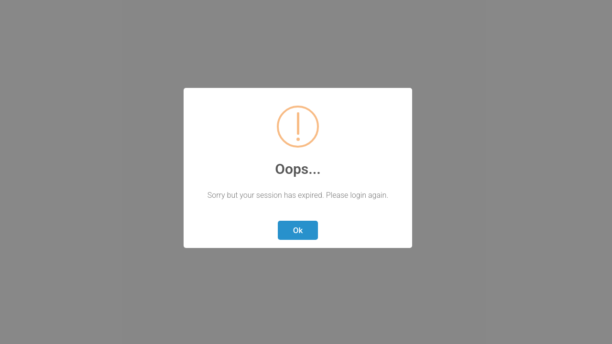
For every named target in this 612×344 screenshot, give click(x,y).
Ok (298, 230)
